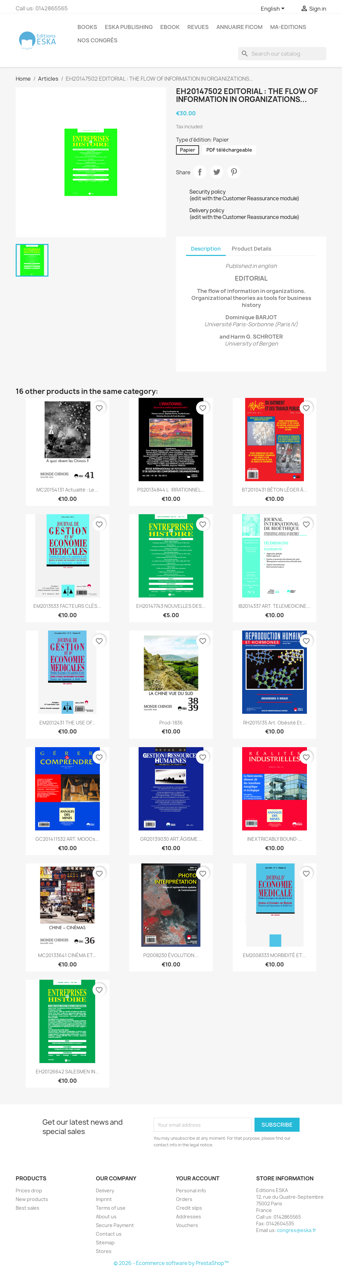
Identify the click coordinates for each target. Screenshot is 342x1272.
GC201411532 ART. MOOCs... (67, 839)
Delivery (105, 1190)
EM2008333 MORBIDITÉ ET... (274, 955)
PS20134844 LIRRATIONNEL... (171, 490)
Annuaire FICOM (239, 27)
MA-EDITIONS (288, 27)
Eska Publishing (129, 27)
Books (87, 27)
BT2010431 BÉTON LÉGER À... (274, 490)
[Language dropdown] (274, 9)
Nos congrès (97, 40)
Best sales (27, 1208)
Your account (197, 1178)
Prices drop (29, 1190)
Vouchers (187, 1225)
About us (106, 1216)
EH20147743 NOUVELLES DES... (171, 606)
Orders (184, 1199)
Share (199, 172)
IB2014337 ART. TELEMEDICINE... (274, 606)
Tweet (216, 172)
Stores (104, 1251)
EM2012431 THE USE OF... (67, 722)
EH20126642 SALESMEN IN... (67, 1071)
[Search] (282, 53)
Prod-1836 (171, 722)
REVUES (198, 27)
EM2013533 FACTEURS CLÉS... (67, 606)
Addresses (188, 1216)
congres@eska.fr (296, 1230)
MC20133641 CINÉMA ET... (67, 955)
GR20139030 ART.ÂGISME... (171, 839)
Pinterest (233, 172)
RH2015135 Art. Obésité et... (274, 722)
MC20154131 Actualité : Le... (67, 490)
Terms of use (111, 1208)
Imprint (104, 1199)
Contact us (109, 1234)
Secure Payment (115, 1225)
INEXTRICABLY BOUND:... (274, 839)
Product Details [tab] (251, 248)
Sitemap (105, 1242)
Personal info (191, 1190)
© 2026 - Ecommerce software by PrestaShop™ (171, 1263)
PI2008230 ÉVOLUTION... (170, 955)
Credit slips (189, 1208)
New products (32, 1199)
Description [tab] (206, 248)
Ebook (170, 27)
